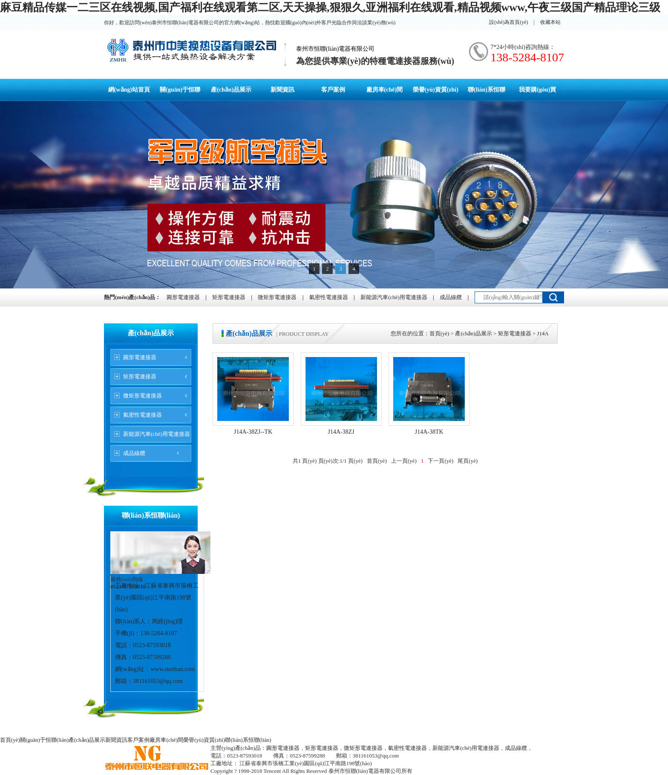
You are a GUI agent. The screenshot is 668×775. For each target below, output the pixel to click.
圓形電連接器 (183, 297)
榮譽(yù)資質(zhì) (435, 89)
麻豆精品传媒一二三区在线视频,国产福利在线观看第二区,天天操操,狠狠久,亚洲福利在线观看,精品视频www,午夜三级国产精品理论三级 (330, 7)
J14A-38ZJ (341, 432)
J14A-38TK (429, 432)
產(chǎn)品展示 (231, 89)
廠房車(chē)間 (384, 89)
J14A (543, 333)
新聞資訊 (282, 89)
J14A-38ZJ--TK (253, 432)
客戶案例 (333, 89)
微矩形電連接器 (277, 297)
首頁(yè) (439, 333)
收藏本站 (550, 22)
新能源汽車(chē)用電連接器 (393, 297)
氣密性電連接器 (328, 297)
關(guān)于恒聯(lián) (44, 740)
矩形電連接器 (228, 297)
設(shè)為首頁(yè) (508, 22)
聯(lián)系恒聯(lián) (248, 740)
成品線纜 (451, 297)
